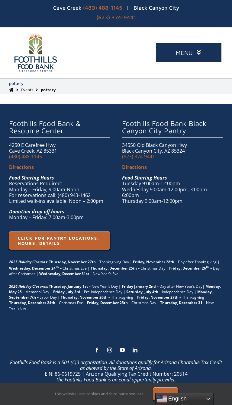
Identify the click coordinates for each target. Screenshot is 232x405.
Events (27, 89)
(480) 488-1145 (102, 8)
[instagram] (109, 350)
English (172, 399)
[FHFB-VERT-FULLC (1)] (35, 36)
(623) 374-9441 (116, 17)
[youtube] (122, 350)
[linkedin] (135, 350)
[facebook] (97, 350)
